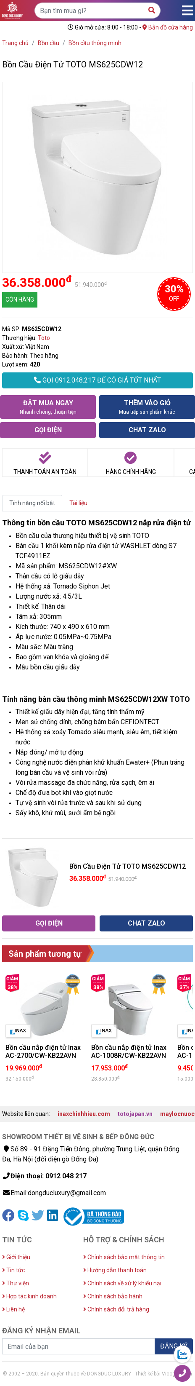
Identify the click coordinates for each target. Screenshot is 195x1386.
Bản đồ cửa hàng (167, 27)
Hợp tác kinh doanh (29, 1296)
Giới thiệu (16, 1257)
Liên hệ (13, 1309)
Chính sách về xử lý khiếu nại (122, 1283)
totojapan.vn (135, 1113)
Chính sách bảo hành (112, 1296)
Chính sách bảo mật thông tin (124, 1257)
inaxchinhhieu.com (84, 1113)
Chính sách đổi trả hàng (116, 1309)
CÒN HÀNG (19, 299)
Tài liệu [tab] (78, 503)
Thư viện (15, 1283)
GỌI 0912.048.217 (97, 380)
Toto (44, 337)
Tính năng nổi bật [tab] (32, 503)
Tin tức (13, 1270)
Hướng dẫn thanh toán (115, 1270)
